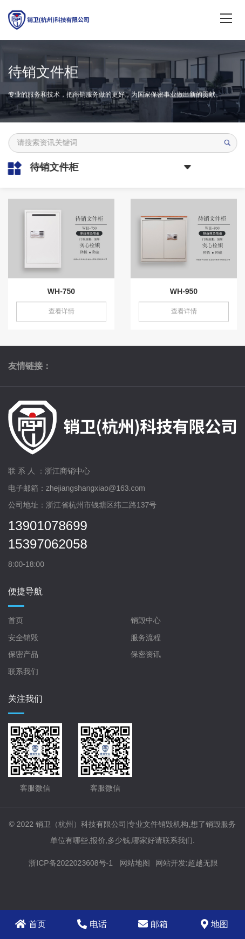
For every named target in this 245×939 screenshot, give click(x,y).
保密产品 (23, 654)
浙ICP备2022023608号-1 (71, 863)
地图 (214, 924)
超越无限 (203, 863)
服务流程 (146, 637)
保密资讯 (146, 654)
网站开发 (170, 863)
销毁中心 (146, 620)
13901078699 (47, 525)
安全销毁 (23, 637)
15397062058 (47, 544)
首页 (15, 620)
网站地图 (135, 863)
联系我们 (23, 671)
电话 (92, 924)
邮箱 (153, 924)
